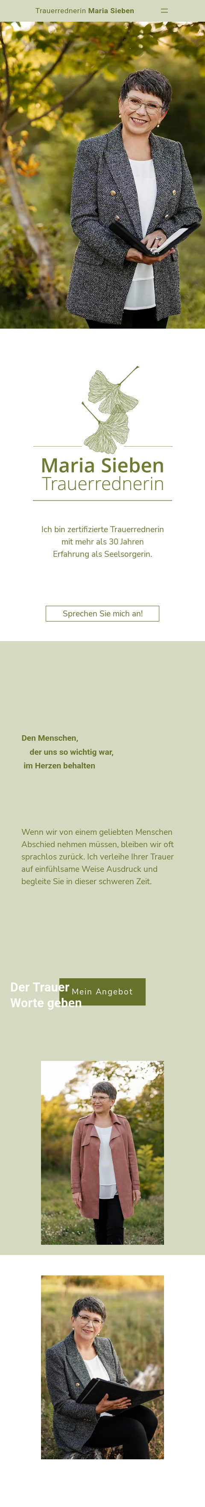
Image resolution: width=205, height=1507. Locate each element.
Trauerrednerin (85, 10)
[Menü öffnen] (164, 11)
